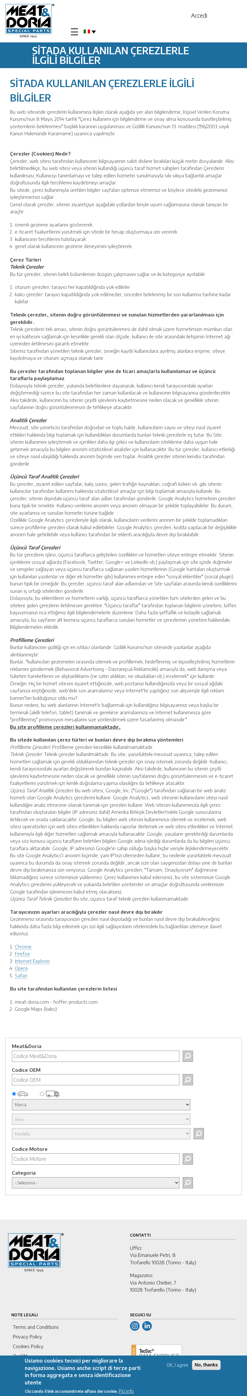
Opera (21, 968)
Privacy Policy (27, 1336)
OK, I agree (177, 1365)
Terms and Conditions (36, 1327)
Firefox (22, 953)
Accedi (199, 15)
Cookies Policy (28, 1346)
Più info (126, 1391)
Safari (21, 975)
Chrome (23, 946)
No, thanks (206, 1364)
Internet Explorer (32, 961)
